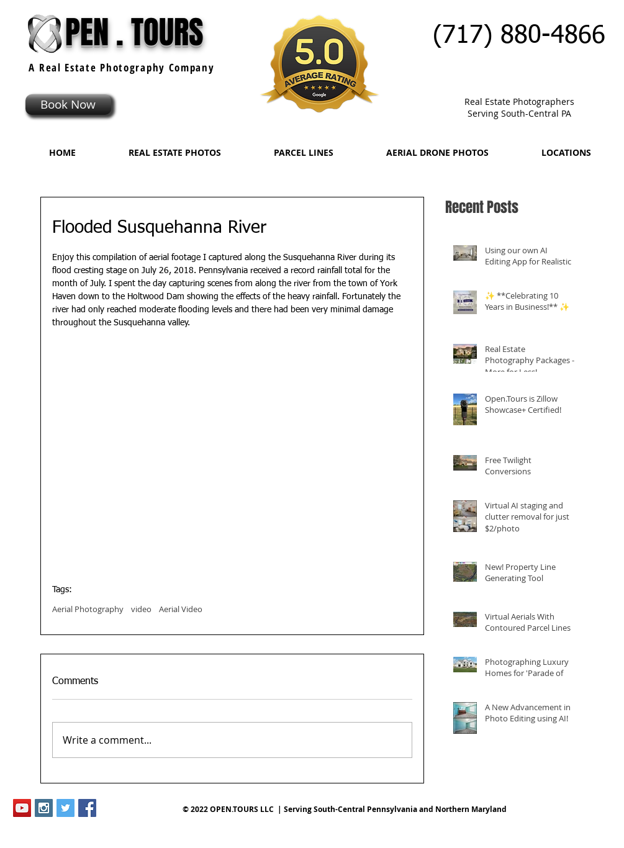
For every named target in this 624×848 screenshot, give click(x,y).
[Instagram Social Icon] (44, 808)
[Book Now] (68, 104)
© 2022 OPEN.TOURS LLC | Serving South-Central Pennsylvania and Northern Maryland (345, 809)
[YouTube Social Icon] (22, 808)
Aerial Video (180, 609)
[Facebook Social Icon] (87, 808)
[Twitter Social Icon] (66, 808)
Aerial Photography (88, 609)
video (141, 609)
